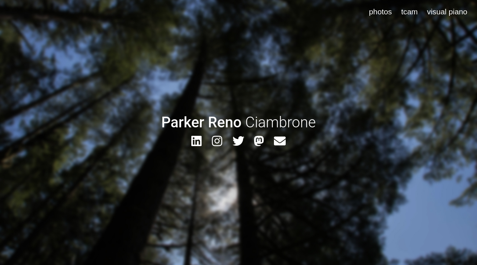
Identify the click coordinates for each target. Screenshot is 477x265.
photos (380, 11)
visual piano (447, 11)
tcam (409, 11)
